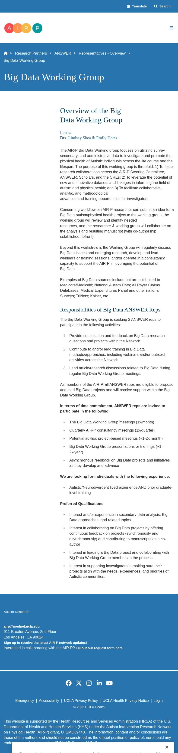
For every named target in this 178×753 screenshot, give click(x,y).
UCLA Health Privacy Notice (126, 701)
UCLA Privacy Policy (81, 701)
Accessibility (49, 701)
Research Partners (31, 53)
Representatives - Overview (102, 53)
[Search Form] (162, 6)
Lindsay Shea (79, 138)
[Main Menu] (171, 28)
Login (158, 701)
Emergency (24, 701)
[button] (136, 6)
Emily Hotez (107, 138)
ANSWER (62, 53)
